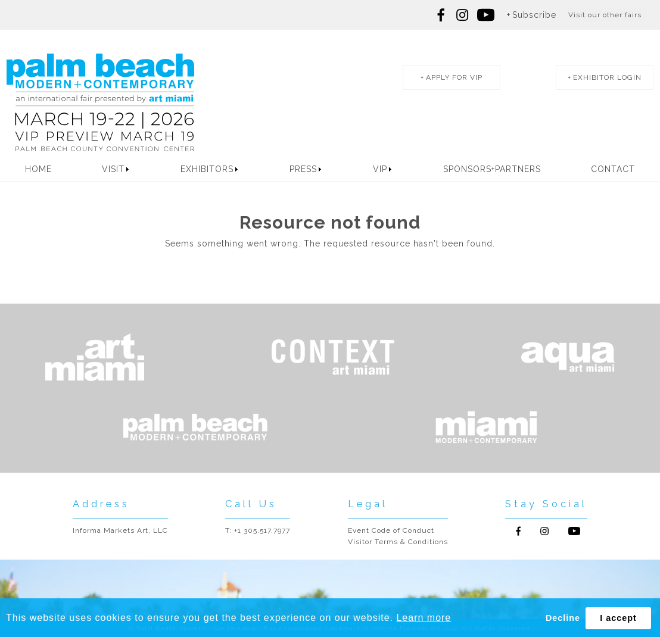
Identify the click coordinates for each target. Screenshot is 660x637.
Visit (113, 169)
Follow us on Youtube (574, 531)
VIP (380, 169)
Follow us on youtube (485, 15)
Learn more (423, 618)
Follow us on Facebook (441, 15)
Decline (563, 618)
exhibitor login (607, 77)
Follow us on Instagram (462, 15)
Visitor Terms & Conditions (398, 542)
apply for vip (454, 77)
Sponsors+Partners (492, 169)
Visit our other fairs (605, 15)
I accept (618, 618)
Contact (613, 169)
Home (38, 169)
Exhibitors (207, 169)
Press (303, 169)
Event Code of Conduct (391, 530)
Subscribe (534, 15)
